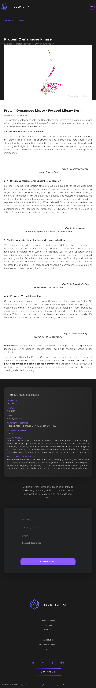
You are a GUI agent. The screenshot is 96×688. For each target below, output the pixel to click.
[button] (92, 7)
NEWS (48, 649)
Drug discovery (48, 620)
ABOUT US (48, 630)
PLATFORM (48, 625)
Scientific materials (48, 644)
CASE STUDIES (48, 640)
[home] (19, 7)
